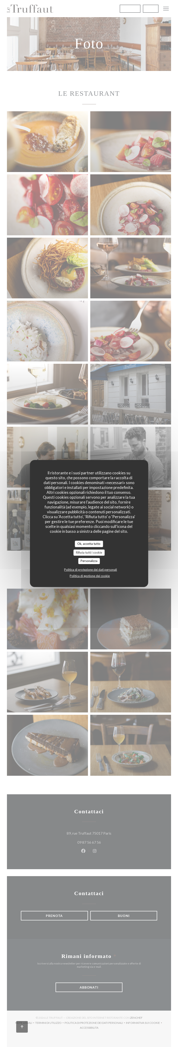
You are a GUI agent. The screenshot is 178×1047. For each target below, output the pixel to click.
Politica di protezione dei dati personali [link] (90, 569)
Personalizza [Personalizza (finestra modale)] (89, 561)
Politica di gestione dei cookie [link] (90, 576)
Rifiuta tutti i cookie (89, 552)
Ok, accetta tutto (88, 544)
